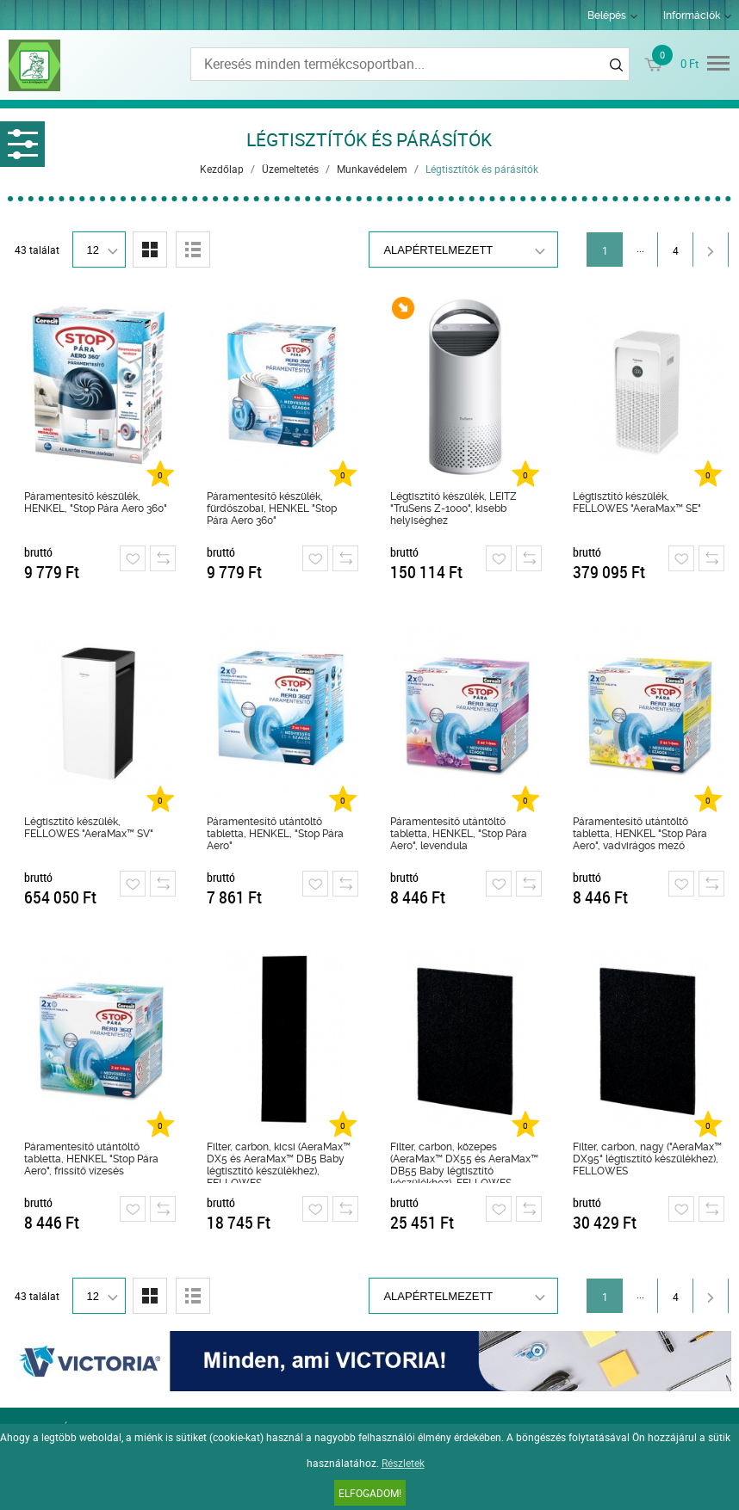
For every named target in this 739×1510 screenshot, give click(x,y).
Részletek (403, 1463)
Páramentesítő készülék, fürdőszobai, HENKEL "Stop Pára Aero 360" (272, 508)
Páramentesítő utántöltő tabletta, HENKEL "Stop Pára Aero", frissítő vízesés (91, 1159)
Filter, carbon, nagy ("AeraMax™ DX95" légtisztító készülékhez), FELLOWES (647, 1159)
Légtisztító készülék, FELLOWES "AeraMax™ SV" (88, 828)
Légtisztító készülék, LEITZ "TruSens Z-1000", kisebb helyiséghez (453, 508)
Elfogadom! (369, 1493)
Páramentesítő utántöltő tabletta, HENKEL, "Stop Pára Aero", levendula (458, 834)
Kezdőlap (222, 169)
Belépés (606, 15)
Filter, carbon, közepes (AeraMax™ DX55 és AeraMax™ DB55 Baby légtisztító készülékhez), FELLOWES (464, 1162)
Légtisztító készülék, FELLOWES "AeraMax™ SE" (637, 502)
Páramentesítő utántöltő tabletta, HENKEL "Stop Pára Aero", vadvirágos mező (640, 834)
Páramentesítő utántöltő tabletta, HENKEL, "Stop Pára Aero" (275, 834)
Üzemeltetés (290, 169)
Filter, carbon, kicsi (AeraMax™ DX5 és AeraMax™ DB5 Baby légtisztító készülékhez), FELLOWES (279, 1162)
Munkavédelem (372, 169)
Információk (691, 15)
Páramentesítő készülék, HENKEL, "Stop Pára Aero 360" (95, 502)
